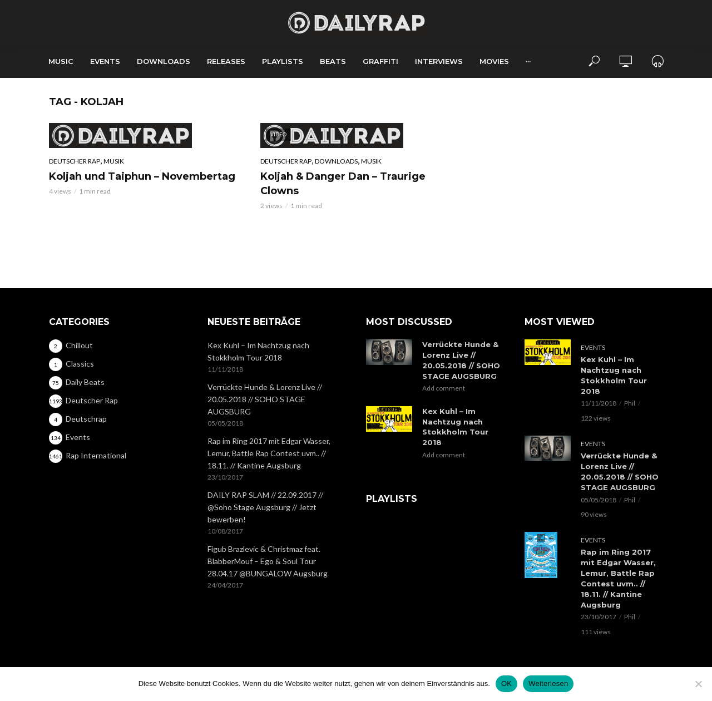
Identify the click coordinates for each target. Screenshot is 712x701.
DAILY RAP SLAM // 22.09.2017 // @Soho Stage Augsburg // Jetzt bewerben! (265, 507)
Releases (226, 61)
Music (60, 61)
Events (105, 61)
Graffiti (380, 61)
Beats (333, 61)
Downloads (163, 61)
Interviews (439, 61)
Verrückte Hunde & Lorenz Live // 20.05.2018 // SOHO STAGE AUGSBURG (264, 399)
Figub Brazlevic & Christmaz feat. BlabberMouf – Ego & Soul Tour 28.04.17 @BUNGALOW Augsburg (267, 561)
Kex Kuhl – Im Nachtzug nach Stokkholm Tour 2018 (258, 351)
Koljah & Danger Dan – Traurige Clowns (343, 183)
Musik (113, 161)
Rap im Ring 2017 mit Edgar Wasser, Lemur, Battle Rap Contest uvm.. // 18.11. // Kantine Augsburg (268, 453)
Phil (629, 403)
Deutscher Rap (74, 161)
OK (506, 683)
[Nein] (698, 683)
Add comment (443, 388)
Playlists (282, 61)
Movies (494, 61)
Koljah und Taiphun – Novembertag (142, 176)
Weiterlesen (548, 683)
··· (528, 61)
